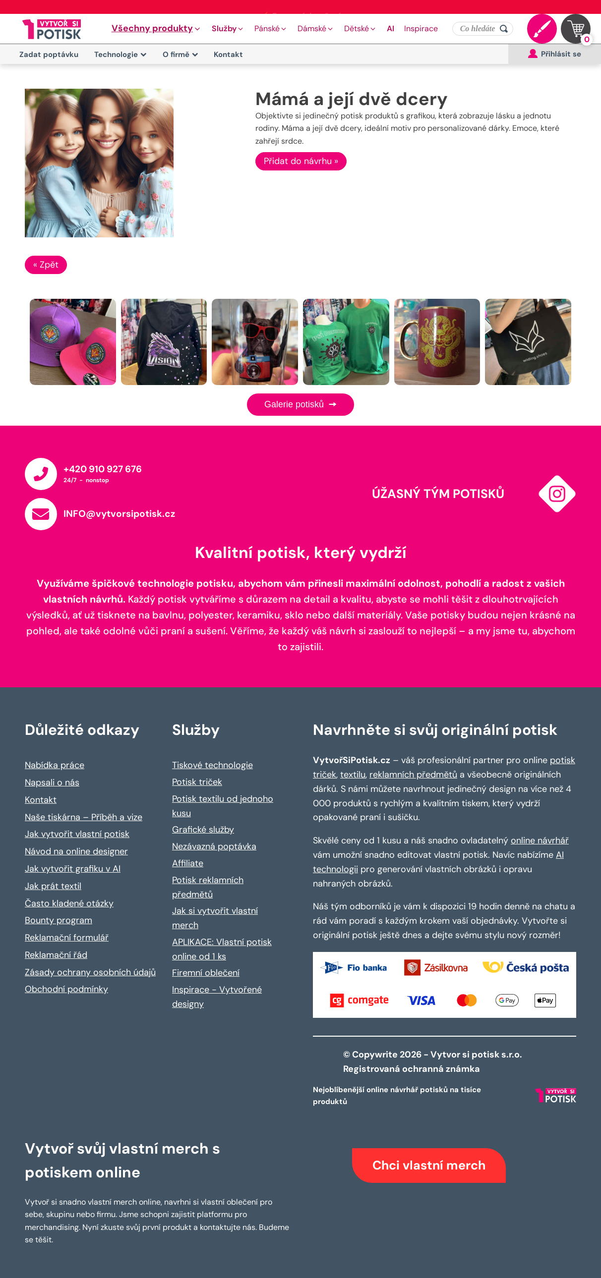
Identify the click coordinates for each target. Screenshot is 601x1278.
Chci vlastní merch (428, 1165)
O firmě (180, 54)
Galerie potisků (300, 404)
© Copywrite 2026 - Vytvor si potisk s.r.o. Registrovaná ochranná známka (433, 1062)
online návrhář (540, 840)
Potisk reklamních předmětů (207, 887)
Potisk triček (197, 782)
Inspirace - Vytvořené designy (217, 997)
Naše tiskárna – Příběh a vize (83, 817)
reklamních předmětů (413, 774)
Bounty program (58, 920)
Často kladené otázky (69, 903)
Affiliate (187, 863)
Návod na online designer (76, 851)
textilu (352, 774)
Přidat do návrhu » (301, 161)
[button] (157, 29)
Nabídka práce (54, 765)
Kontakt (228, 54)
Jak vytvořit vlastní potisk (77, 834)
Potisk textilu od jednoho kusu (222, 806)
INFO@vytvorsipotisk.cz (119, 513)
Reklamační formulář (67, 938)
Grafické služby (203, 829)
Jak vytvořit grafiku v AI (72, 869)
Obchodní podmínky (66, 989)
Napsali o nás (52, 782)
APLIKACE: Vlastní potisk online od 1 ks (222, 949)
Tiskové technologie (212, 765)
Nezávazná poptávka (214, 846)
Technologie (120, 54)
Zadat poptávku (48, 54)
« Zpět (46, 265)
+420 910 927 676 (102, 469)
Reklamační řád (56, 955)
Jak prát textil (53, 886)
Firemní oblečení (206, 973)
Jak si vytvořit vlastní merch (215, 918)
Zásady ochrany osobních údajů (90, 972)
